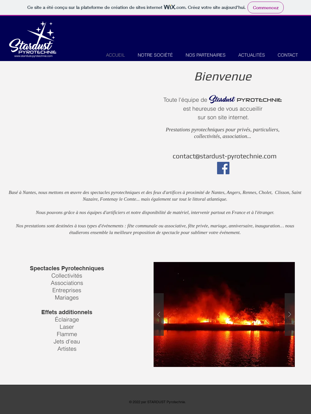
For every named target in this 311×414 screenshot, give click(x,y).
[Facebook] (223, 168)
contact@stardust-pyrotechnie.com (225, 156)
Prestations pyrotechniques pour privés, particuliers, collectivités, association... (223, 133)
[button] (224, 314)
